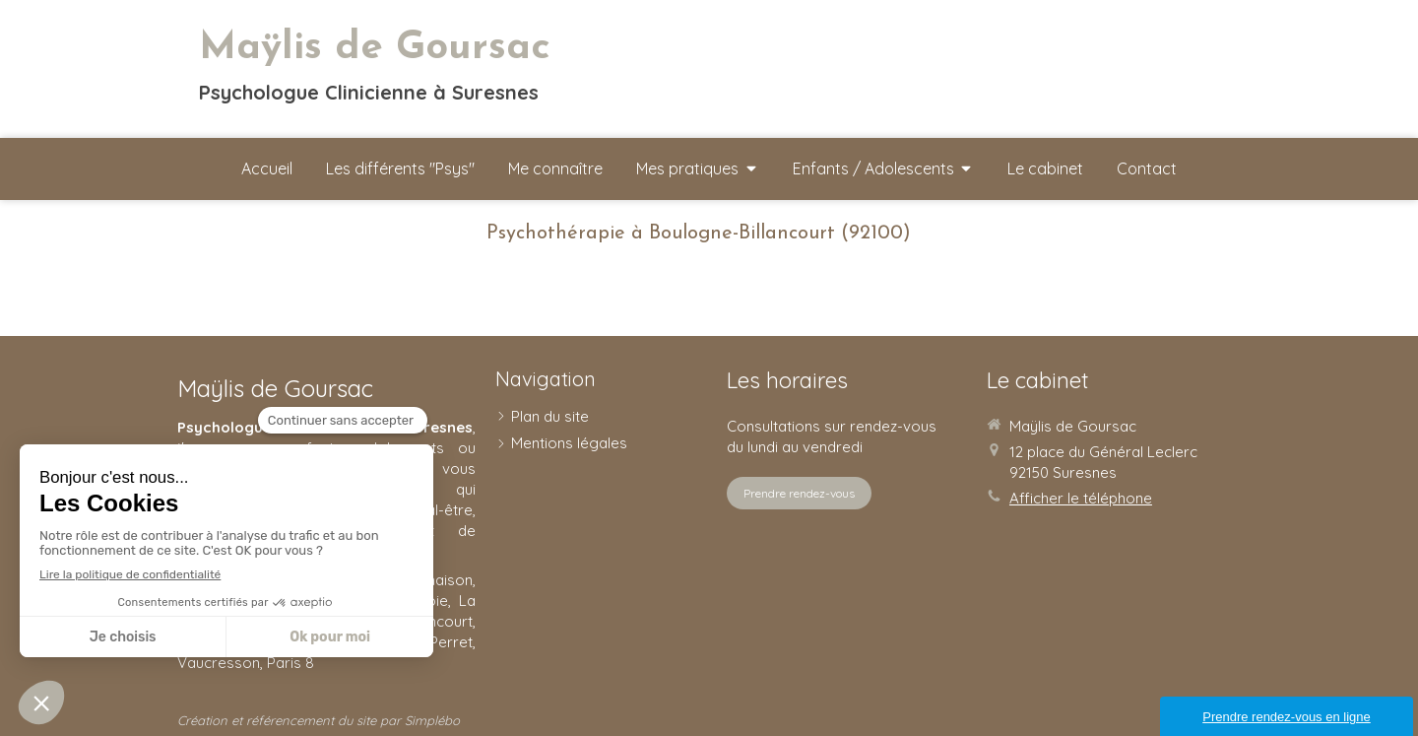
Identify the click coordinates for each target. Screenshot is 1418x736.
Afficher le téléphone (1080, 498)
